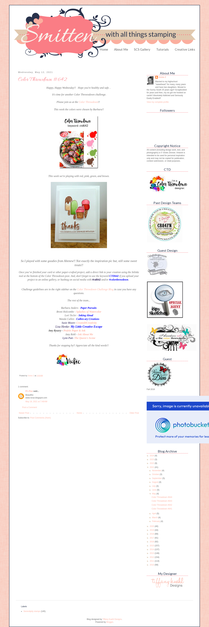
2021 (152, 467)
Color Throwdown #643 (162, 501)
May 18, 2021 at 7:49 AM (36, 401)
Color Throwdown (88, 102)
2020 (152, 526)
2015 (152, 545)
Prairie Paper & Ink (74, 330)
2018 (152, 534)
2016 (152, 542)
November (157, 470)
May (154, 494)
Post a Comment (29, 407)
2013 (152, 553)
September (157, 478)
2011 (152, 561)
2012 (152, 557)
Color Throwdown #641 (162, 509)
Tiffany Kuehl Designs (112, 619)
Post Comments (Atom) (40, 418)
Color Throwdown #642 (162, 505)
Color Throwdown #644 (162, 497)
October (156, 474)
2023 (152, 459)
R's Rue (29, 391)
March (155, 517)
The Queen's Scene (84, 338)
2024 (152, 455)
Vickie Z (162, 77)
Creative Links (185, 49)
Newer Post (24, 413)
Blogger (109, 622)
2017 (152, 538)
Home (104, 49)
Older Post (134, 413)
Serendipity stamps (31, 611)
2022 (152, 463)
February (156, 521)
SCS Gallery (142, 49)
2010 (152, 565)
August (155, 482)
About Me (121, 49)
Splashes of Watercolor (88, 311)
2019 (152, 530)
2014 (152, 549)
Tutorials (162, 49)
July (154, 486)
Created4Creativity (86, 322)
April (154, 513)
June (154, 490)
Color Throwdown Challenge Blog (95, 289)
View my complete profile (158, 102)
